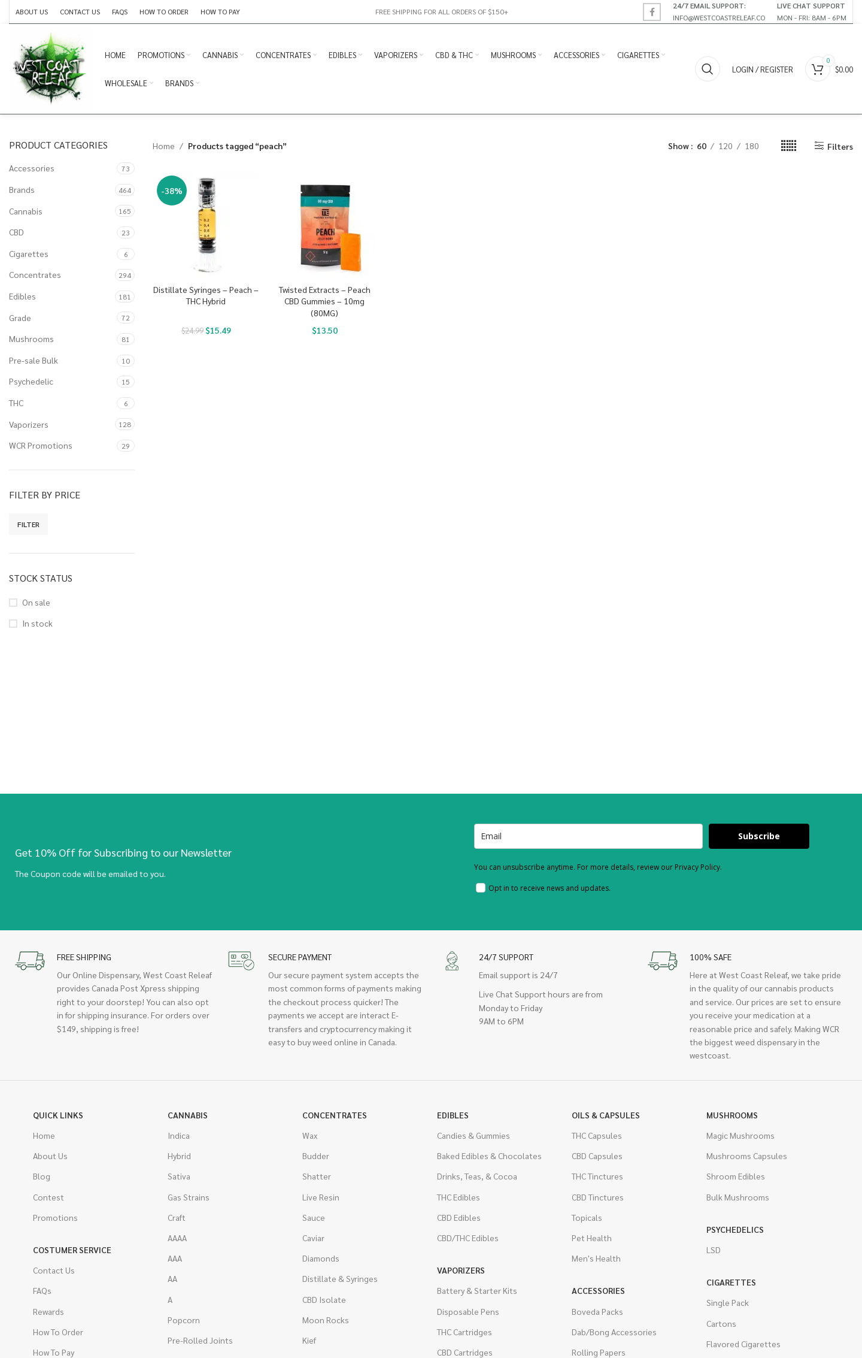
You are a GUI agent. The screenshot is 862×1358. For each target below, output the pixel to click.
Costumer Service (72, 1249)
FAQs (42, 1290)
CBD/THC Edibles (468, 1237)
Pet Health (592, 1237)
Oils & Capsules (606, 1114)
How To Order (58, 1331)
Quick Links (58, 1114)
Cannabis (26, 210)
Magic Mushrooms (740, 1135)
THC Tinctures (597, 1176)
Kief (309, 1340)
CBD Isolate (324, 1299)
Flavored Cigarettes (743, 1343)
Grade (20, 317)
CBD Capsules (597, 1155)
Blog (41, 1176)
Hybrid (179, 1155)
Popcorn (184, 1319)
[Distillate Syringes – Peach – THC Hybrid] (206, 224)
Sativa (179, 1176)
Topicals (587, 1217)
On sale (36, 602)
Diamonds (320, 1258)
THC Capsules (597, 1135)
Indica (179, 1135)
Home (164, 145)
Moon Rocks (325, 1319)
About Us (50, 1155)
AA (172, 1278)
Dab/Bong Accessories (614, 1331)
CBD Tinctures (598, 1196)
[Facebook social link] (652, 12)
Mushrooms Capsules (746, 1155)
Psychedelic (31, 381)
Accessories (31, 167)
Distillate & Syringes (340, 1278)
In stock (37, 623)
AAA (175, 1258)
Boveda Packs (597, 1311)
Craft (177, 1217)
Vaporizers (28, 424)
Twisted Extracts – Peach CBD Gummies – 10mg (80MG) (325, 301)
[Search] (707, 69)
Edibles (22, 296)
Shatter (316, 1176)
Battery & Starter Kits (477, 1290)
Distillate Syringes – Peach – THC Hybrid (206, 295)
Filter (28, 524)
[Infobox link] (719, 11)
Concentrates (35, 274)
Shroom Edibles (735, 1176)
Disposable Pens (468, 1311)
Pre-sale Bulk (33, 360)
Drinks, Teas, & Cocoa (477, 1176)
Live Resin (320, 1196)
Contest (48, 1196)
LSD (713, 1249)
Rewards (48, 1311)
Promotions (55, 1217)
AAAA (177, 1237)
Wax (309, 1135)
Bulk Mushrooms (737, 1196)
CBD (16, 231)
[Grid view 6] (788, 145)
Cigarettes (28, 253)
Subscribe (759, 836)
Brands (22, 189)
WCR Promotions (40, 445)
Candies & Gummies (473, 1135)
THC (16, 402)
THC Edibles (458, 1196)
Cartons (721, 1323)
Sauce (313, 1217)
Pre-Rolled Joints (200, 1340)
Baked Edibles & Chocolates (489, 1155)
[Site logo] (51, 67)
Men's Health (596, 1258)
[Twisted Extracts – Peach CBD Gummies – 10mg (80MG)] (324, 224)
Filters (840, 146)
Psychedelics (735, 1229)
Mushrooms (31, 338)
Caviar (313, 1237)
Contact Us (54, 1270)
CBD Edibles (459, 1217)
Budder (315, 1155)
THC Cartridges (464, 1331)
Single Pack (727, 1302)
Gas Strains (189, 1196)
